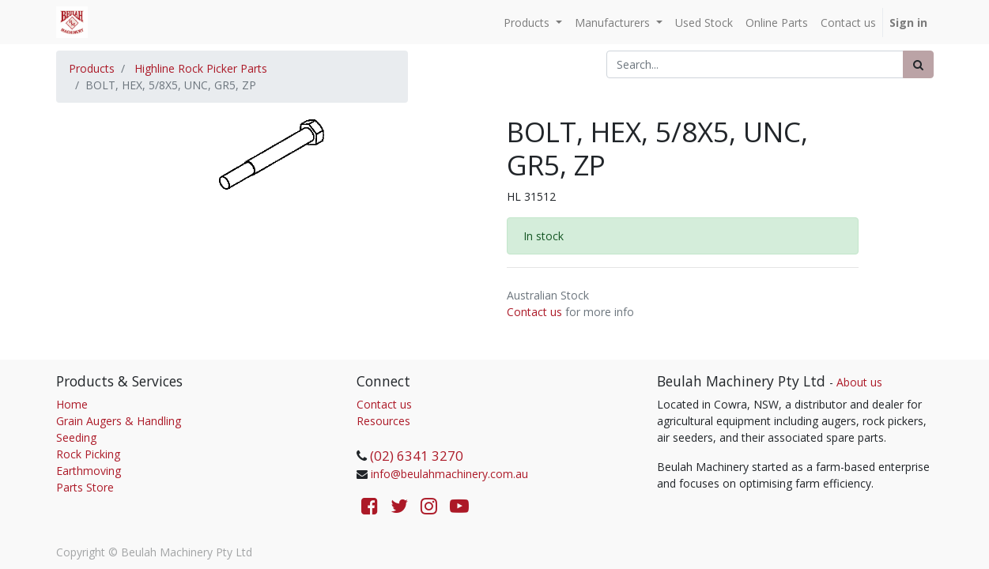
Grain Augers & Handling (118, 420)
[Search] (918, 64)
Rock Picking (88, 454)
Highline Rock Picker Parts (200, 68)
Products (92, 68)
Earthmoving (88, 470)
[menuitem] (704, 22)
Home (72, 404)
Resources (383, 420)
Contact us (534, 311)
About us (859, 382)
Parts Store (85, 487)
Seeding (76, 437)
